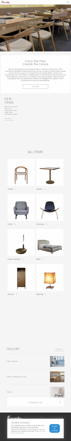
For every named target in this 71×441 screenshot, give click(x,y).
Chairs (12, 189)
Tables (40, 189)
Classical (41, 224)
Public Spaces (12, 392)
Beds (39, 259)
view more (35, 33)
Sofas (12, 224)
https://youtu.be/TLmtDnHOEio (35, 317)
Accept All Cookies (54, 428)
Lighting (41, 294)
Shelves (12, 294)
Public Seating (15, 259)
